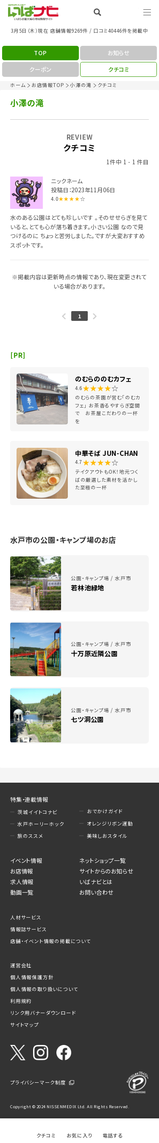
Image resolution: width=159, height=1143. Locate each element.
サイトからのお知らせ (106, 871)
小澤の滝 (81, 84)
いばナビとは (95, 881)
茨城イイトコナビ (37, 812)
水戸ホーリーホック (40, 823)
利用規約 (21, 1000)
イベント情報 (26, 860)
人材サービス (26, 917)
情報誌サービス (28, 929)
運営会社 (21, 965)
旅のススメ (30, 835)
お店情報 (21, 871)
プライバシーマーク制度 (38, 1082)
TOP (40, 52)
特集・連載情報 (29, 799)
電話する (113, 1135)
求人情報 (21, 881)
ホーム (17, 84)
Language (125, 11)
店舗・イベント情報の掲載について (50, 941)
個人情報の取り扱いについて (44, 989)
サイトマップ (24, 1024)
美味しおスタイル (107, 835)
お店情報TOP (47, 84)
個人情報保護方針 (31, 977)
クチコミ (46, 1135)
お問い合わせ (96, 892)
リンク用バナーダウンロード (43, 1012)
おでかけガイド (105, 811)
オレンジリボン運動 (110, 823)
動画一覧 (21, 892)
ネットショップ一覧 (102, 860)
